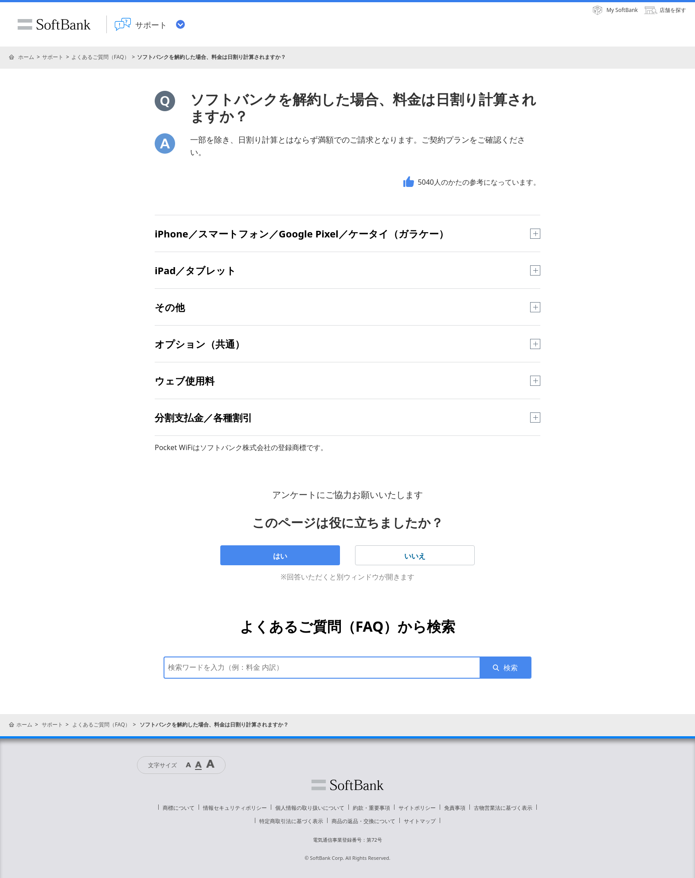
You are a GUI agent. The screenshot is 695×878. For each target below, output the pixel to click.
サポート (52, 57)
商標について (179, 808)
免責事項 (454, 808)
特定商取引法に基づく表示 (291, 821)
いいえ (415, 556)
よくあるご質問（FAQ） (100, 57)
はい (280, 556)
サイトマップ (420, 821)
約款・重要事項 (371, 808)
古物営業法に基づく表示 (503, 808)
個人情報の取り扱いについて (309, 808)
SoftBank (54, 24)
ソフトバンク (347, 785)
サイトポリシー (417, 808)
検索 (511, 667)
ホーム (26, 57)
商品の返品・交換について (363, 821)
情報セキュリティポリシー (235, 808)
